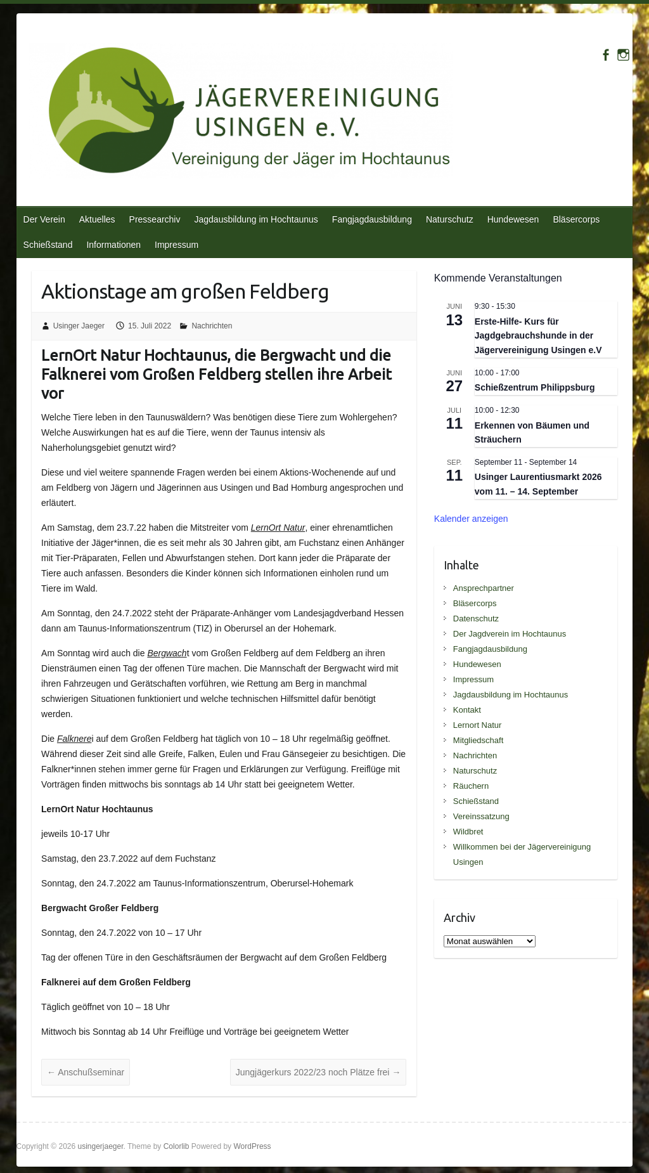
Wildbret (468, 831)
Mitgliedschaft (478, 740)
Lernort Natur (477, 725)
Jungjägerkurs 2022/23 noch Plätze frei (318, 1072)
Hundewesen (513, 219)
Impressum (176, 245)
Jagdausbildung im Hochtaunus (256, 219)
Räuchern (471, 786)
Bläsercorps (576, 219)
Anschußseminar (85, 1072)
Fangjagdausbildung (372, 219)
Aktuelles (97, 219)
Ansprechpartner (483, 588)
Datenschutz (476, 618)
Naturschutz (449, 219)
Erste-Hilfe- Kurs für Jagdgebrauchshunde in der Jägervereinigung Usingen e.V (538, 335)
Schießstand (48, 245)
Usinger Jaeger (79, 325)
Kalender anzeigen (471, 519)
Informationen (113, 245)
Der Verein (44, 219)
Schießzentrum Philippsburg (535, 387)
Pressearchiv (155, 219)
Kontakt (467, 710)
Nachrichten (211, 325)
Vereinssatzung (481, 816)
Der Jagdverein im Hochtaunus (509, 633)
